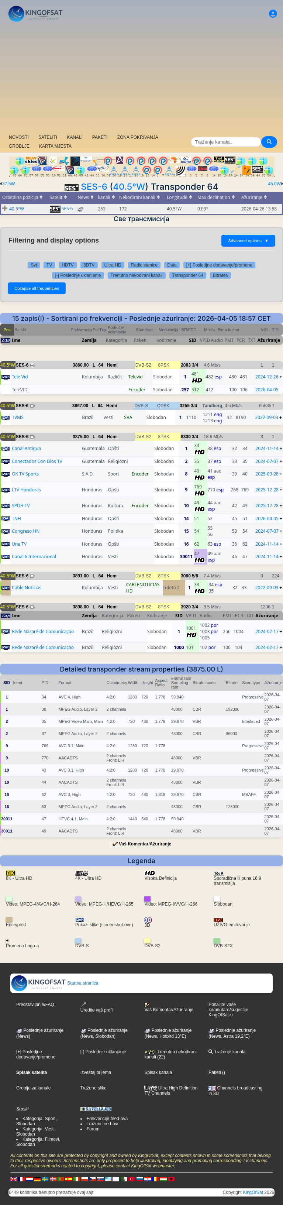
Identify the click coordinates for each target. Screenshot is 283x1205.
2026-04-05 (267, 390)
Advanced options (248, 240)
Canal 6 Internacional (34, 556)
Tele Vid (20, 377)
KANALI (75, 137)
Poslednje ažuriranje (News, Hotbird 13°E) (167, 1033)
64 (100, 365)
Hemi (112, 365)
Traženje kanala (226, 1051)
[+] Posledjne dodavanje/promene (219, 265)
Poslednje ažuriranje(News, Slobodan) (104, 1033)
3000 (186, 576)
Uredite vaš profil (97, 1007)
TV (49, 265)
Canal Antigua (26, 448)
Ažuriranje (269, 340)
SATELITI (47, 137)
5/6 (195, 576)
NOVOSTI (19, 137)
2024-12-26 (267, 377)
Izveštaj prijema (95, 1072)
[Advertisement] (141, 79)
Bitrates (220, 275)
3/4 (195, 365)
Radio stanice (144, 265)
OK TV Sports (25, 474)
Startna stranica (54, 983)
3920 (186, 607)
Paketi (214, 1072)
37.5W (8, 183)
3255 (185, 405)
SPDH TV (21, 505)
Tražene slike (93, 1088)
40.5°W (129, 186)
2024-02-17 (267, 631)
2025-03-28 (267, 474)
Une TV (19, 544)
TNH (16, 518)
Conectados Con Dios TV (37, 461)
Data (171, 265)
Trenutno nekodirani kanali (137, 275)
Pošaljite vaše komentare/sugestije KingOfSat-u (228, 1009)
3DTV (89, 265)
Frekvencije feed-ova (107, 1118)
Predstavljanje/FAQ (35, 1004)
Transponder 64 (187, 275)
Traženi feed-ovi (102, 1123)
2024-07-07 (267, 461)
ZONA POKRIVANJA (137, 137)
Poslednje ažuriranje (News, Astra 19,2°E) (232, 1033)
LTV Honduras (26, 490)
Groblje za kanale (33, 1088)
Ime (16, 340)
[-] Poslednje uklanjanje (78, 275)
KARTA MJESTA (55, 146)
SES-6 (94, 186)
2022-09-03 (266, 417)
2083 (186, 365)
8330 (186, 436)
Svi (34, 265)
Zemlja (89, 340)
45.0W (274, 183)
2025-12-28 (267, 490)
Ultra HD (112, 265)
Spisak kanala (158, 1072)
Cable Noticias (26, 587)
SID (192, 340)
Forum (93, 1129)
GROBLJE (19, 146)
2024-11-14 (267, 448)
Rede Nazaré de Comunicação (43, 631)
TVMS (17, 417)
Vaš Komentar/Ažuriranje (145, 844)
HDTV (68, 265)
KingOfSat (253, 1192)
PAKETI (100, 137)
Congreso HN (25, 531)
